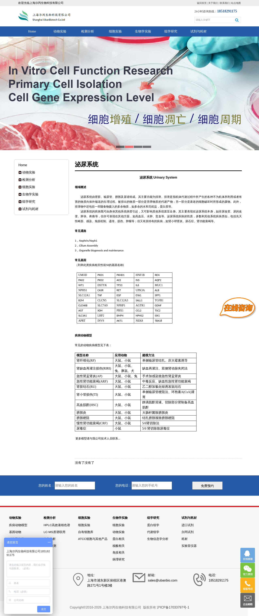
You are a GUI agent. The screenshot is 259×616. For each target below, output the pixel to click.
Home (32, 31)
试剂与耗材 (198, 31)
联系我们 (224, 3)
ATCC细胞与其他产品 (92, 539)
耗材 (185, 539)
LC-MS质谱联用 (54, 532)
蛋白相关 (119, 539)
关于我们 (213, 3)
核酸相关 (119, 545)
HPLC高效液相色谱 (57, 525)
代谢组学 (153, 532)
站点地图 (236, 3)
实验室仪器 (189, 545)
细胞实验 (115, 31)
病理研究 (119, 559)
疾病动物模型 (18, 525)
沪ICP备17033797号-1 (173, 607)
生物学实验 (143, 31)
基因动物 (15, 532)
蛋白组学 (153, 525)
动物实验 (59, 31)
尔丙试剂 (188, 532)
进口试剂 (188, 525)
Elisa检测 (50, 545)
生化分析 (50, 539)
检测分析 (87, 31)
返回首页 (202, 3)
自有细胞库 (85, 532)
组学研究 (170, 31)
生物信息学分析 (157, 539)
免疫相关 (119, 552)
